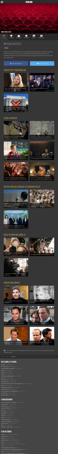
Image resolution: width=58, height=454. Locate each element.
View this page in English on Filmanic (12, 43)
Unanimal (3, 364)
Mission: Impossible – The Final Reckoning (9, 383)
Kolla (2, 443)
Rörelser (2, 362)
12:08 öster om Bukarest (5, 400)
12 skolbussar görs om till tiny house (8, 439)
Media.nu (3, 449)
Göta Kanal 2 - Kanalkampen (6, 413)
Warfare (2, 366)
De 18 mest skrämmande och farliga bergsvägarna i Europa (12, 441)
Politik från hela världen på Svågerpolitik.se (22, 183)
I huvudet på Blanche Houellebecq (7, 360)
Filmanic (2, 436)
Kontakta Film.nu (4, 428)
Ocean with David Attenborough (7, 368)
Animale (2, 377)
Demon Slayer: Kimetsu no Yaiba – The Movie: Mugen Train (12, 375)
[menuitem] (2, 349)
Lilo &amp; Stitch (4, 385)
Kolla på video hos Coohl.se (14, 230)
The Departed (3, 404)
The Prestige (3, 406)
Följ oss (2, 434)
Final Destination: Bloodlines (6, 379)
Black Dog (3, 357)
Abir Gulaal (3, 370)
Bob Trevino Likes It (5, 358)
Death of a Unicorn (4, 372)
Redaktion (3, 430)
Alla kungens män (4, 396)
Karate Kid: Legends (5, 387)
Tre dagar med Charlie (5, 411)
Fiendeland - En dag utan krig (6, 419)
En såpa (2, 409)
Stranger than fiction (5, 415)
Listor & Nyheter (10, 116)
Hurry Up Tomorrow (5, 381)
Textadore (3, 447)
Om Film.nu (3, 426)
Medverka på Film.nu (5, 432)
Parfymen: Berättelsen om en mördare (8, 394)
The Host (3, 402)
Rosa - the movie (4, 398)
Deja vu (2, 417)
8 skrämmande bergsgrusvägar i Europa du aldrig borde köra (12, 445)
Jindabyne (3, 407)
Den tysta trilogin (4, 374)
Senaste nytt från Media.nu (15, 70)
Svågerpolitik (3, 451)
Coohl (2, 438)
